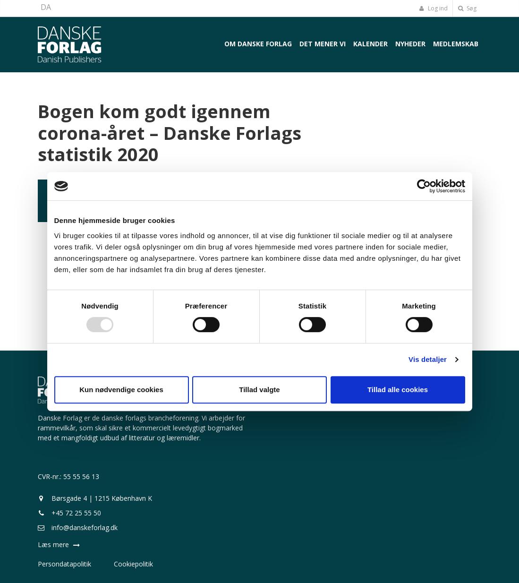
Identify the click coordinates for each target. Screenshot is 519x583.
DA (46, 7)
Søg (467, 8)
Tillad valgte (259, 390)
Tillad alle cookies (397, 390)
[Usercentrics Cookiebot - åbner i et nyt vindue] (424, 186)
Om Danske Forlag (258, 43)
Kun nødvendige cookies (121, 390)
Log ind (433, 8)
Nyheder (410, 43)
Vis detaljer (427, 359)
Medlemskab (455, 43)
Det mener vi (322, 43)
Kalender (370, 43)
